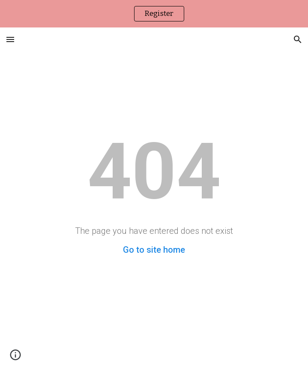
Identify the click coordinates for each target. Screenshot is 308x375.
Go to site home (154, 250)
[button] (10, 39)
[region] (154, 13)
